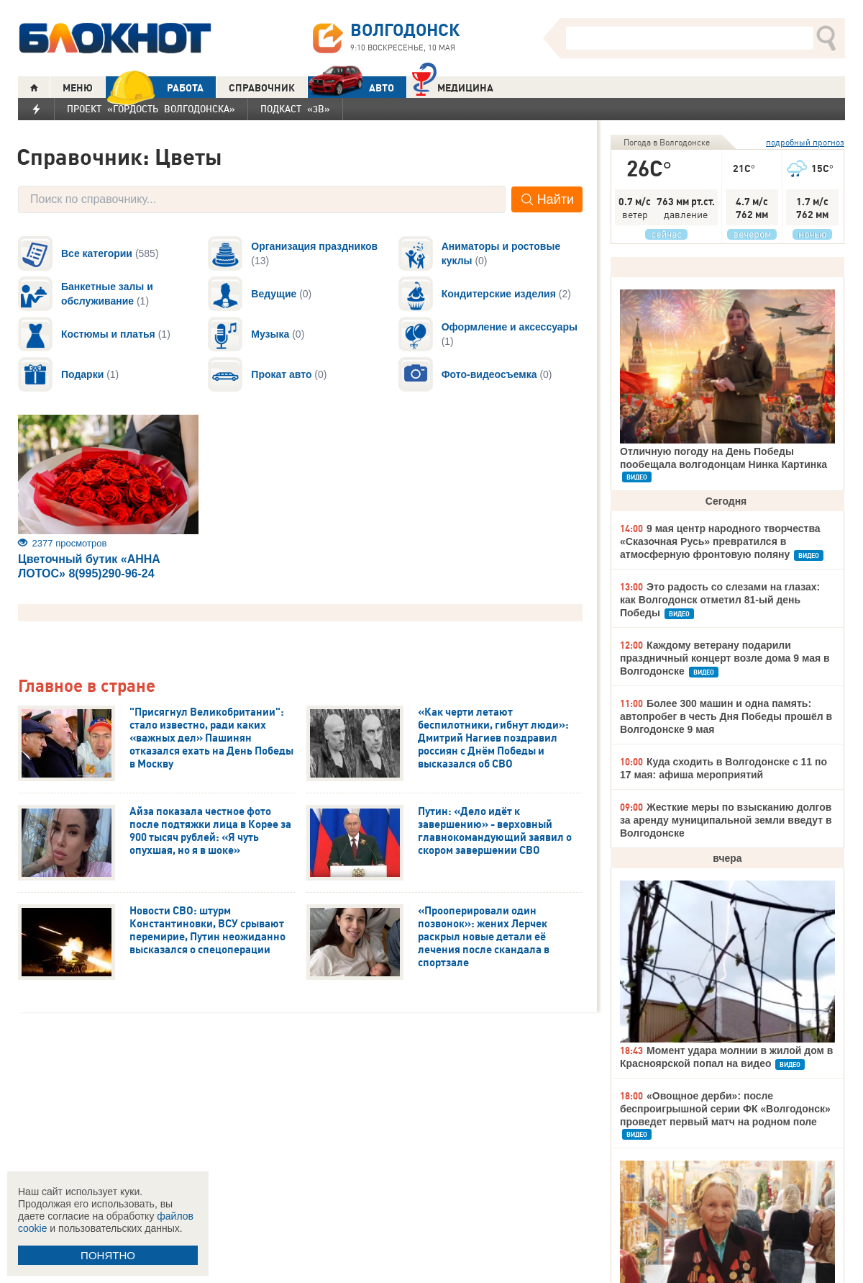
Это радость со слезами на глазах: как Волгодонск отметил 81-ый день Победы (720, 599)
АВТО (351, 87)
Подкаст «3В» (295, 108)
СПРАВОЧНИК (262, 87)
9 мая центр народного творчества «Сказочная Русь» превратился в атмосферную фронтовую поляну (720, 541)
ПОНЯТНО (108, 1255)
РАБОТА (155, 87)
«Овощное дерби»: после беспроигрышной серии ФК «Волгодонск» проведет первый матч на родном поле (725, 1108)
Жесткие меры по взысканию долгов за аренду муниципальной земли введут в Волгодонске (726, 820)
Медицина (452, 86)
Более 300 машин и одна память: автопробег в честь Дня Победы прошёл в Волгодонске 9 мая (726, 716)
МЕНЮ (78, 87)
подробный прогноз (805, 142)
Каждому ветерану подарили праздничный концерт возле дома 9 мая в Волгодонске (725, 658)
